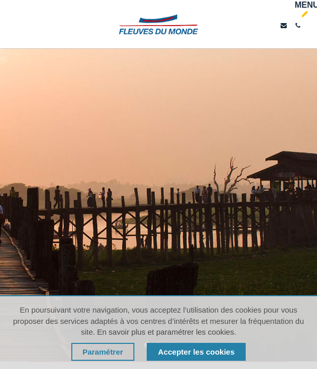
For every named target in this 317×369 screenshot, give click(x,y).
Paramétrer (103, 351)
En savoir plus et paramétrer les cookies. (166, 331)
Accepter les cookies (196, 351)
